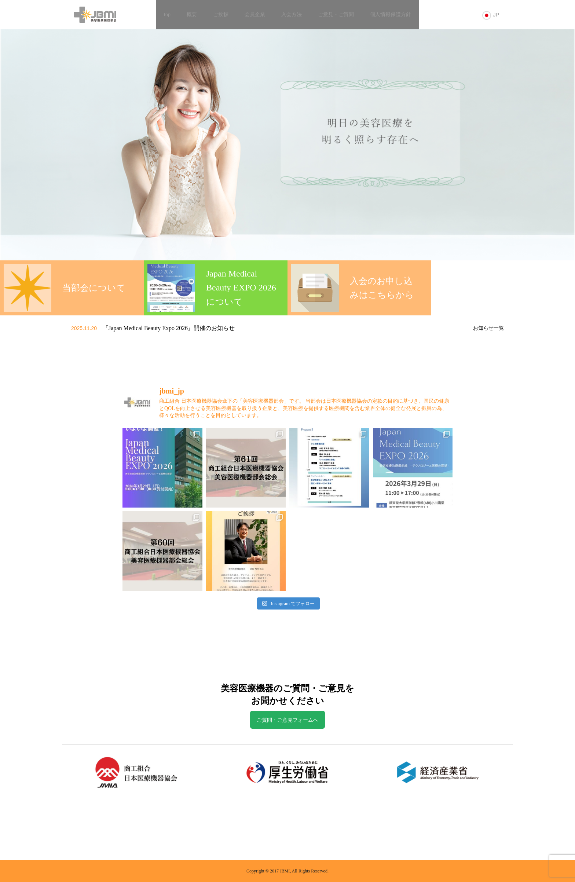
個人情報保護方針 (390, 14)
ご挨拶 (220, 14)
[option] (287, 144)
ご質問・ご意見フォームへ (287, 720)
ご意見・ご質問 (336, 14)
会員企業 (255, 14)
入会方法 (291, 14)
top (167, 14)
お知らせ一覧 (488, 328)
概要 (192, 14)
